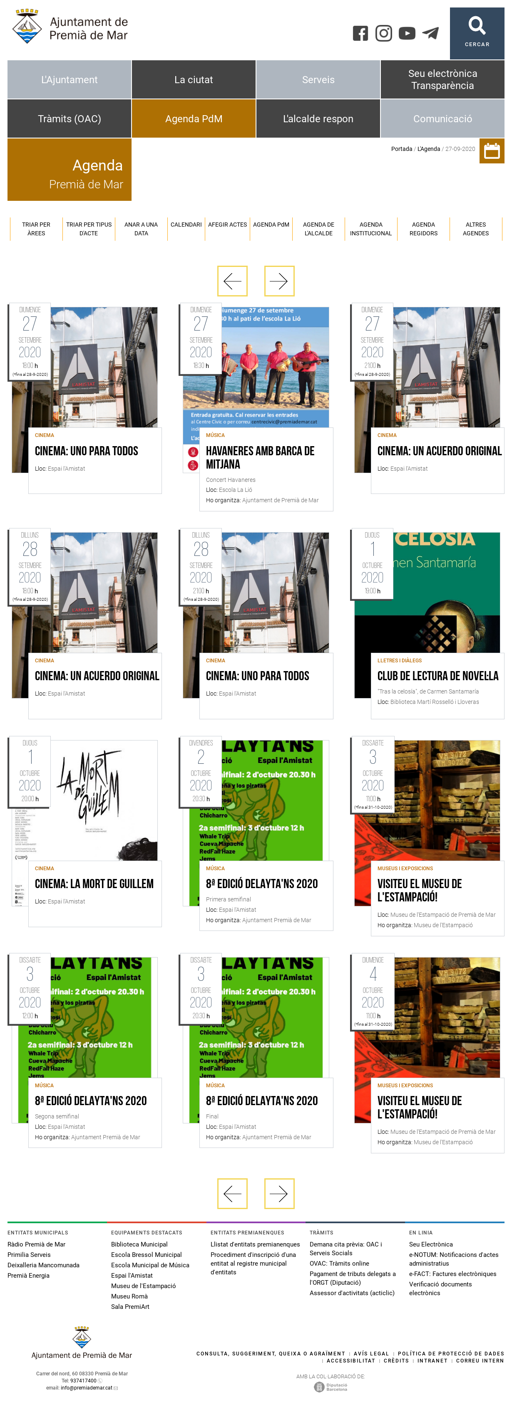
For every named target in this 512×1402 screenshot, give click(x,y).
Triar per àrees (36, 229)
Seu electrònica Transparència (442, 79)
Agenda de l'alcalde (318, 229)
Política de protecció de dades (451, 1354)
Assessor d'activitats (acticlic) (352, 1293)
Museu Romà (129, 1296)
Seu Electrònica (431, 1244)
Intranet (433, 1361)
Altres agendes (476, 229)
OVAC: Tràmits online (339, 1263)
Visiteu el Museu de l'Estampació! (420, 891)
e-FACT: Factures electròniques (453, 1274)
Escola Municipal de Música (150, 1265)
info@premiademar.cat (86, 1388)
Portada (402, 149)
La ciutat (193, 80)
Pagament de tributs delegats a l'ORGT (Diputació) (353, 1278)
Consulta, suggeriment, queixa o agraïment (270, 1354)
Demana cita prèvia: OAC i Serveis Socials (346, 1249)
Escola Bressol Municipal (146, 1255)
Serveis (318, 80)
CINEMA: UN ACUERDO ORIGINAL (440, 452)
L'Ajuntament (69, 80)
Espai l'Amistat (132, 1275)
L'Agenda (429, 149)
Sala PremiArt (130, 1307)
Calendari (186, 224)
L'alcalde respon (318, 119)
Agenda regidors (423, 229)
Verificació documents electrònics (440, 1289)
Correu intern (480, 1361)
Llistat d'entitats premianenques (255, 1244)
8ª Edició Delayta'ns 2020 (262, 884)
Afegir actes (227, 224)
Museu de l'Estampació (143, 1286)
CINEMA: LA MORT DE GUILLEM (94, 884)
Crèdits (396, 1361)
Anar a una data (141, 229)
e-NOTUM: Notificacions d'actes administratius (454, 1259)
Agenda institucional (371, 229)
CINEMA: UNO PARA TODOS (86, 452)
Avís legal (372, 1354)
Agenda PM (271, 224)
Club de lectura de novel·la (438, 677)
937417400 (83, 1381)
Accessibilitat (351, 1361)
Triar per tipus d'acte (89, 229)
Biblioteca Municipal (139, 1244)
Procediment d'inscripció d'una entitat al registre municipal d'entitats (253, 1263)
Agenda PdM (194, 119)
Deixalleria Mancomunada (43, 1265)
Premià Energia (28, 1275)
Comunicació (442, 119)
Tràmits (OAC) (69, 119)
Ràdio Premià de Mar (36, 1244)
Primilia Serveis (29, 1255)
